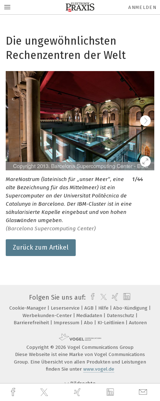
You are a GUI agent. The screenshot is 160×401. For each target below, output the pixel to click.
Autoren (138, 323)
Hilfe (104, 308)
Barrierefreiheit (32, 323)
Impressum (67, 323)
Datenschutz (121, 315)
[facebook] (14, 392)
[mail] (144, 392)
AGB (89, 308)
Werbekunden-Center (47, 315)
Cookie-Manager (28, 308)
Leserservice (66, 308)
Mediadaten (90, 315)
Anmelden (142, 7)
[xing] (78, 392)
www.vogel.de (98, 369)
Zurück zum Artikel (41, 247)
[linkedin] (111, 392)
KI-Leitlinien (112, 323)
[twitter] (45, 392)
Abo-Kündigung (131, 308)
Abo (89, 323)
